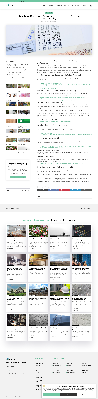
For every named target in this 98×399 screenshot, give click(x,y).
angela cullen (70, 360)
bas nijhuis (69, 365)
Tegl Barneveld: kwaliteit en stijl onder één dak (37, 328)
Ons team (38, 370)
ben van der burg (71, 367)
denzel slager (85, 370)
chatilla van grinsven (86, 365)
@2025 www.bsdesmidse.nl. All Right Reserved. (16, 396)
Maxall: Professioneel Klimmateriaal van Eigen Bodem (59, 328)
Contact (84, 5)
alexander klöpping (57, 367)
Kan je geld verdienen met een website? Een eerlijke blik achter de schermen (40, 386)
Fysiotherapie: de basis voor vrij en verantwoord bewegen (11, 135)
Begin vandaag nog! (17, 164)
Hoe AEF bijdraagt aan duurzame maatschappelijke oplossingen (59, 269)
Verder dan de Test (11, 76)
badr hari (69, 363)
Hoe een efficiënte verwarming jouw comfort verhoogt (80, 269)
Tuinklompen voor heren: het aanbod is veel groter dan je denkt (23, 99)
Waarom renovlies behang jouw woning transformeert (59, 239)
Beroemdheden (39, 363)
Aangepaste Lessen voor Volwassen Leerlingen (17, 69)
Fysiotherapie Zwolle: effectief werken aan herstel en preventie (11, 99)
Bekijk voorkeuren (86, 394)
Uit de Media (43, 5)
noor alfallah (56, 360)
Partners (51, 5)
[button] (94, 386)
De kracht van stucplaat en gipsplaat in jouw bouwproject (80, 328)
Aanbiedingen (49, 12)
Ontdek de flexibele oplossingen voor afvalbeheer (37, 299)
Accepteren (51, 394)
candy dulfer (84, 360)
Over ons (38, 367)
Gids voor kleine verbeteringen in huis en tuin (23, 90)
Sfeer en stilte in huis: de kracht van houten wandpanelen (11, 125)
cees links (84, 363)
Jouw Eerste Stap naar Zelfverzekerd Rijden (16, 77)
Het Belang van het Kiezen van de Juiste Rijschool (17, 67)
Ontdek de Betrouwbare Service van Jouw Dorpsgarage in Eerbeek (16, 328)
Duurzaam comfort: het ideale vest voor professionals (59, 299)
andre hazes (56, 370)
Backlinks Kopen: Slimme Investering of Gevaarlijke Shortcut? (40, 379)
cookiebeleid (90, 390)
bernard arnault (71, 372)
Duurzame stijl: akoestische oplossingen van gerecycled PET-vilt (16, 269)
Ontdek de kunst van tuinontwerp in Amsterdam (38, 239)
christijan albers (85, 367)
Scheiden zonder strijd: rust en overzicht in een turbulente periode (23, 116)
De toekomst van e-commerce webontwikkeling (80, 239)
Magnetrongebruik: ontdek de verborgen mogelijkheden (37, 269)
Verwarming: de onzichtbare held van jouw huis (16, 299)
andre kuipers (56, 372)
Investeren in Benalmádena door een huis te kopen (16, 239)
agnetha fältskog (57, 365)
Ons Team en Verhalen (62, 5)
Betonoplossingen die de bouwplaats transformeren (79, 299)
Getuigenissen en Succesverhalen (14, 72)
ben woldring (70, 370)
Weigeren (69, 394)
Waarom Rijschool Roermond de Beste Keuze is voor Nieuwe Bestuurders (18, 65)
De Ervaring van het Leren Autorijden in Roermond (18, 70)
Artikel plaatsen (75, 5)
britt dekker (70, 374)
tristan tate (55, 363)
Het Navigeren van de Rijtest (13, 74)
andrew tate (56, 374)
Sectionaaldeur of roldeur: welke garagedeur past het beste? (11, 116)
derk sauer (84, 372)
